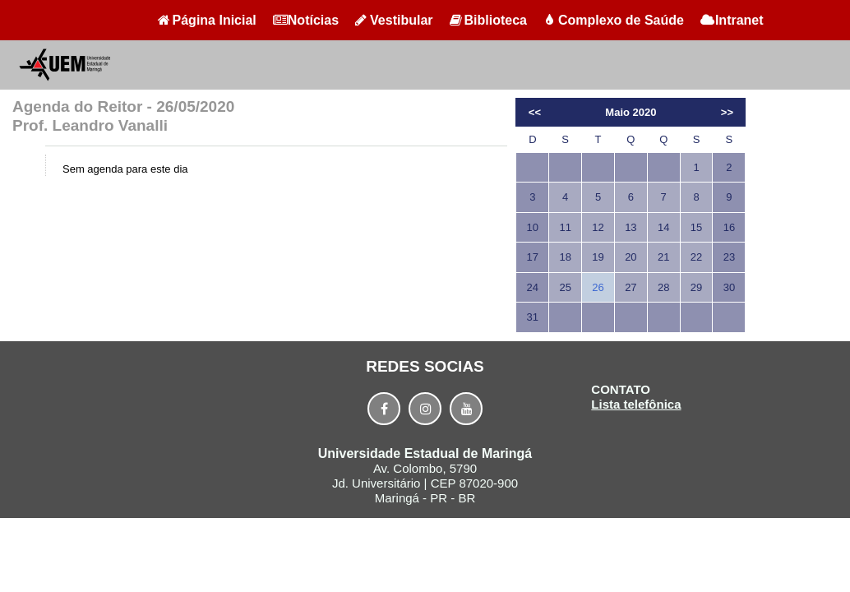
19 (597, 257)
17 (532, 257)
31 (532, 317)
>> (727, 112)
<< (535, 112)
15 (696, 227)
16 (729, 227)
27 (630, 287)
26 (597, 287)
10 (532, 227)
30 (729, 287)
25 (565, 287)
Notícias (306, 20)
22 (696, 257)
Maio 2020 (630, 112)
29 (696, 287)
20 (630, 257)
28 (663, 287)
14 (663, 227)
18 (565, 257)
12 (597, 227)
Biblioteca (488, 20)
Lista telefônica (636, 404)
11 (565, 227)
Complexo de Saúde (613, 20)
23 (729, 257)
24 (532, 287)
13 (630, 227)
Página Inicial (207, 20)
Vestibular (393, 20)
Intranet (732, 20)
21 (663, 257)
